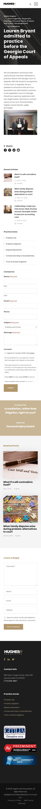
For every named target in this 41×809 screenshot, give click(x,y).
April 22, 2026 (22, 198)
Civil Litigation (14, 19)
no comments (14, 26)
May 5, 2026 (21, 180)
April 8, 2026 (21, 221)
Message (12, 332)
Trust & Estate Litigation (16, 262)
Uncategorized (21, 23)
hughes (20, 183)
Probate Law (11, 238)
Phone (7, 311)
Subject (11, 322)
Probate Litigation (13, 244)
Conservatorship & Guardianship (20, 256)
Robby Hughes (10, 16)
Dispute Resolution (14, 250)
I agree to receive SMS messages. (20, 353)
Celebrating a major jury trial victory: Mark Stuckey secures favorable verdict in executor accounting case (25, 211)
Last (5, 295)
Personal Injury (19, 21)
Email (10, 301)
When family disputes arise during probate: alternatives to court (23, 191)
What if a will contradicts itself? (18, 483)
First (5, 286)
